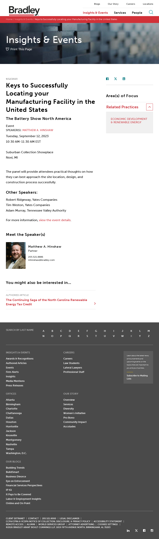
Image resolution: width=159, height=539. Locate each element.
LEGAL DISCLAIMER (69, 518)
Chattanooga (14, 413)
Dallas (9, 417)
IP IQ (9, 489)
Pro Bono (68, 417)
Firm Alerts (12, 371)
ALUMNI (31, 524)
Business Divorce (16, 476)
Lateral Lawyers (72, 367)
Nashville (11, 444)
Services (120, 13)
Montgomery (13, 439)
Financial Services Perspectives (24, 485)
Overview (69, 399)
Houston (11, 421)
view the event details (55, 220)
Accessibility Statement (108, 521)
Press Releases (14, 385)
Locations (148, 4)
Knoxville (11, 435)
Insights (10, 376)
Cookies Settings (108, 524)
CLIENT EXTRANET (15, 518)
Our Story (113, 4)
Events (10, 367)
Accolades (69, 426)
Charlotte (11, 408)
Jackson (11, 431)
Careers (130, 4)
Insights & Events (95, 13)
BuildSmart (12, 472)
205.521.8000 (49, 518)
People (137, 13)
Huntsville (12, 426)
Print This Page (21, 49)
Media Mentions (15, 380)
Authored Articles (16, 363)
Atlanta (10, 399)
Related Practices (122, 107)
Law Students (71, 363)
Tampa (10, 448)
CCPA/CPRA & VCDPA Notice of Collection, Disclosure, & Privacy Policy (48, 521)
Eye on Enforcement (18, 481)
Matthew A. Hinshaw (37, 130)
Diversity (68, 408)
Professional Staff (73, 371)
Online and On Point (18, 503)
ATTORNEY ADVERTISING (81, 524)
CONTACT (33, 518)
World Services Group (51, 524)
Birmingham (13, 404)
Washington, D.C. (16, 453)
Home (9, 19)
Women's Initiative (74, 413)
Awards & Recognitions (19, 358)
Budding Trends (15, 467)
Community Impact (75, 421)
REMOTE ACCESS (14, 524)
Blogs (97, 4)
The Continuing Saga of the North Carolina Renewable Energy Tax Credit (46, 302)
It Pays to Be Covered (18, 494)
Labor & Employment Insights (23, 498)
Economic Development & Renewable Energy (129, 121)
